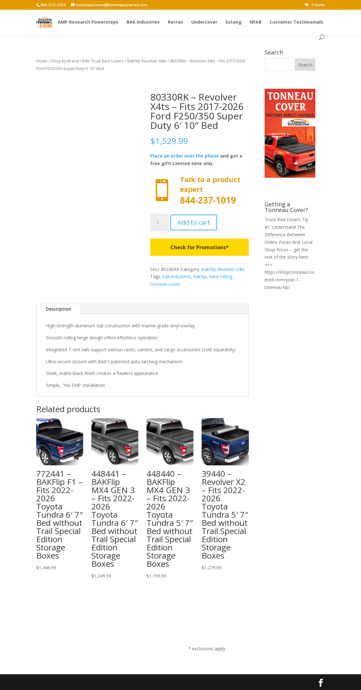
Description (58, 309)
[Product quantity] (159, 222)
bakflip (200, 276)
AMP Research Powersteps (88, 22)
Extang (234, 22)
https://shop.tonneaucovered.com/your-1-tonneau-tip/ (289, 279)
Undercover (204, 22)
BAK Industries (143, 22)
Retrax (175, 22)
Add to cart (193, 222)
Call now (199, 190)
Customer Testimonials (296, 22)
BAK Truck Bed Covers (103, 61)
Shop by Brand (65, 61)
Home (42, 22)
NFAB (255, 22)
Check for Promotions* (199, 247)
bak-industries (177, 276)
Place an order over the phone (184, 156)
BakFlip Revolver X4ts (147, 61)
